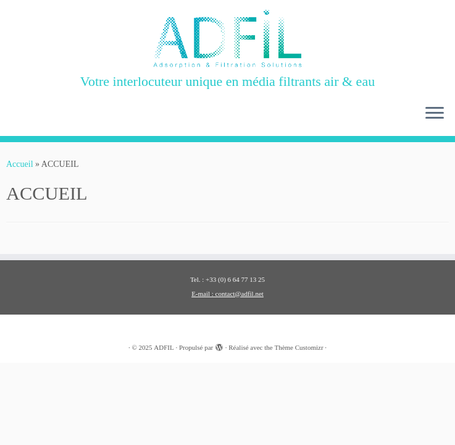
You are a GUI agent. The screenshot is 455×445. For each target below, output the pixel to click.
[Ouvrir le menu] (434, 113)
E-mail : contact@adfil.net (227, 293)
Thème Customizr (298, 347)
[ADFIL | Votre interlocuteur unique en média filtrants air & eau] (227, 39)
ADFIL (163, 347)
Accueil (19, 164)
